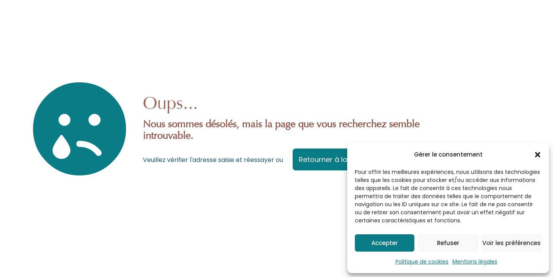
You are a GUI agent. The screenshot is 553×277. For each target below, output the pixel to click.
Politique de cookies (422, 261)
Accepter (384, 243)
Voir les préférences (511, 243)
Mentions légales (474, 261)
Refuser (448, 243)
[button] (537, 155)
